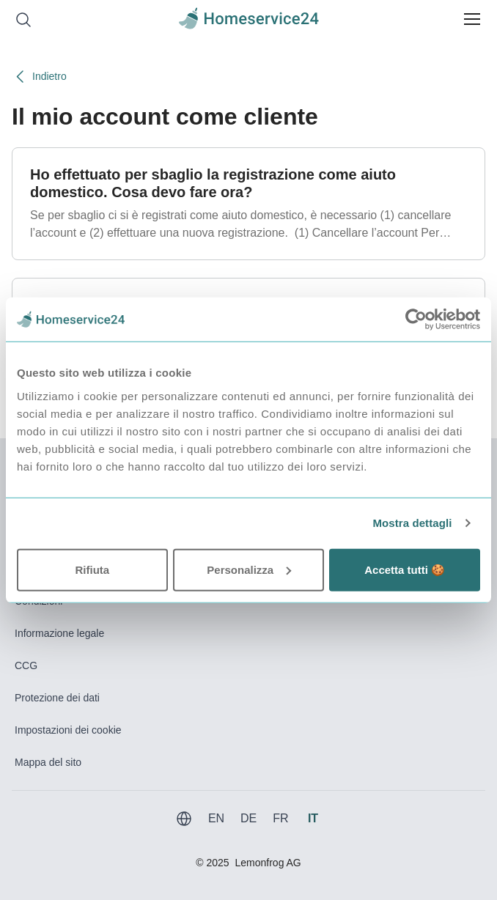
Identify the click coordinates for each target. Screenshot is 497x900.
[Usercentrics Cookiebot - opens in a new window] (416, 320)
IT (313, 818)
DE (248, 818)
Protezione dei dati (57, 698)
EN (216, 818)
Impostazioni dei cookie (68, 730)
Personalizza (249, 569)
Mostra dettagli (412, 523)
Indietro (39, 76)
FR (280, 818)
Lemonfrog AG (268, 862)
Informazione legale (59, 633)
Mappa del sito (48, 762)
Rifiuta (92, 569)
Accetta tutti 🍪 (404, 569)
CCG (26, 665)
